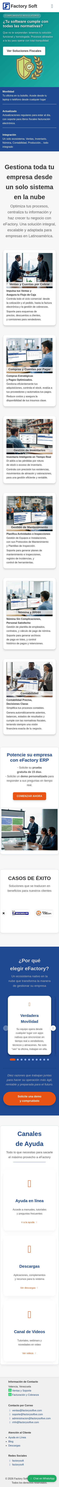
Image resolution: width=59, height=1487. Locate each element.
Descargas (14, 1445)
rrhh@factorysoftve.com (23, 1422)
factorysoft (16, 1460)
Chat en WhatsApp (41, 1478)
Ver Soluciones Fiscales (24, 50)
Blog (10, 1441)
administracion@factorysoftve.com (29, 1418)
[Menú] (52, 6)
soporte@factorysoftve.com (25, 1414)
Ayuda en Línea (17, 1437)
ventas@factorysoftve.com (25, 1410)
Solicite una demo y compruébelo (29, 1098)
